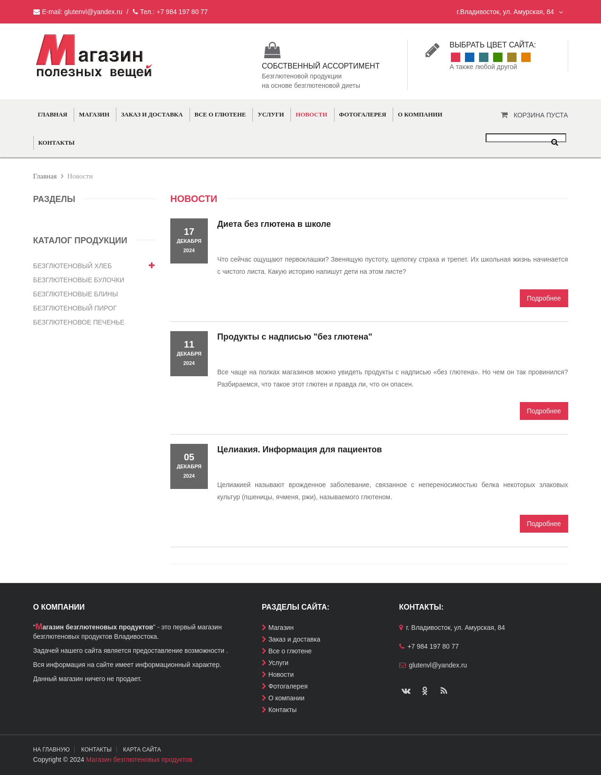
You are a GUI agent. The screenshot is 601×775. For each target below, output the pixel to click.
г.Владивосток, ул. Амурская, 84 (509, 12)
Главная (53, 114)
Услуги (271, 114)
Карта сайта (142, 749)
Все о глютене (220, 114)
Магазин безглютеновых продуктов (139, 759)
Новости (311, 114)
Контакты (56, 142)
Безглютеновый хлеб (72, 266)
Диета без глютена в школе (274, 224)
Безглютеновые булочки (78, 280)
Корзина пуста (541, 115)
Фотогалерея (363, 114)
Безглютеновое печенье (79, 322)
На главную (51, 749)
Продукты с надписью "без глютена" (295, 336)
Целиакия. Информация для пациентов (299, 449)
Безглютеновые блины (75, 294)
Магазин (94, 114)
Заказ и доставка (152, 114)
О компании (420, 114)
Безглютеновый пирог (75, 308)
